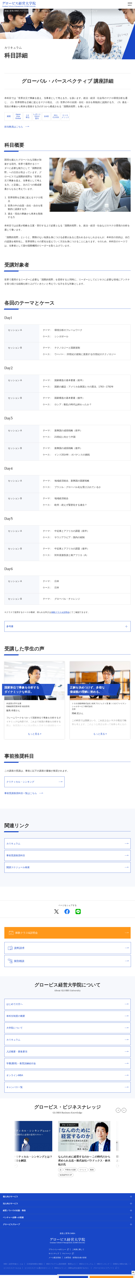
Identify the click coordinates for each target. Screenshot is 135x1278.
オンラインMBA (67, 1075)
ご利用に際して (78, 1249)
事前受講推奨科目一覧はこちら (23, 793)
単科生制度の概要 (67, 1016)
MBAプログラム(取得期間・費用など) (60, 1264)
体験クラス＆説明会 (60, 612)
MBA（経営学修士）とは (13, 1264)
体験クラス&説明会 (66, 933)
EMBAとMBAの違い (121, 1264)
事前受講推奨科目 (67, 855)
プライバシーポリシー (59, 1249)
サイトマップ (54, 1254)
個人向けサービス (10, 1197)
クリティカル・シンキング (34, 782)
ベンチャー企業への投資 (13, 1217)
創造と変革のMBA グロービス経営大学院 (21, 11)
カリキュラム (63, 11)
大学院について (47, 11)
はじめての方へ (67, 1004)
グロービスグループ (11, 1224)
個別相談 (66, 961)
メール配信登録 (55, 1258)
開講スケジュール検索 (67, 867)
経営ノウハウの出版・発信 (14, 1210)
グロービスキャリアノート (105, 1268)
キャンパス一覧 (67, 1087)
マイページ (68, 1254)
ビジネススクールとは (12, 1268)
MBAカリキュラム (86, 1264)
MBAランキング (103, 1264)
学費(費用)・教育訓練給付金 (67, 1063)
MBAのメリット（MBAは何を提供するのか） (72, 1268)
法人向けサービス (10, 1203)
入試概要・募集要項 (67, 1051)
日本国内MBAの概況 (35, 1264)
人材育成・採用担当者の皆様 (75, 1258)
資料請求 (66, 948)
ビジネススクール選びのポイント (38, 1268)
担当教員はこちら (16, 126)
